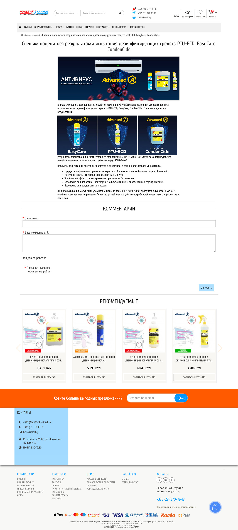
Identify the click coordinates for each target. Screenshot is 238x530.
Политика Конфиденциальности (98, 485)
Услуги (60, 27)
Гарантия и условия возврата (67, 486)
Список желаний (25, 486)
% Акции (69, 27)
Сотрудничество (137, 27)
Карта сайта (58, 489)
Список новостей (32, 35)
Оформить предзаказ (44, 377)
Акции (20, 492)
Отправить (206, 288)
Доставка (56, 480)
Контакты (89, 27)
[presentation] (83, 272)
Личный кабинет (25, 480)
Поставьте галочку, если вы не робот (38, 269)
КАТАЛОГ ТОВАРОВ (44, 27)
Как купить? (58, 476)
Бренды (125, 476)
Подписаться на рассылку (30, 489)
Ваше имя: (31, 218)
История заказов (25, 483)
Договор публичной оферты (101, 480)
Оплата (79, 27)
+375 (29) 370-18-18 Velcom (37, 420)
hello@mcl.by (144, 17)
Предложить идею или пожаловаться (176, 504)
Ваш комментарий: (37, 232)
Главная (28, 27)
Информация (103, 27)
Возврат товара (60, 492)
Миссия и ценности (96, 476)
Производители (120, 27)
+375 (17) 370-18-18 (33, 424)
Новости (21, 476)
